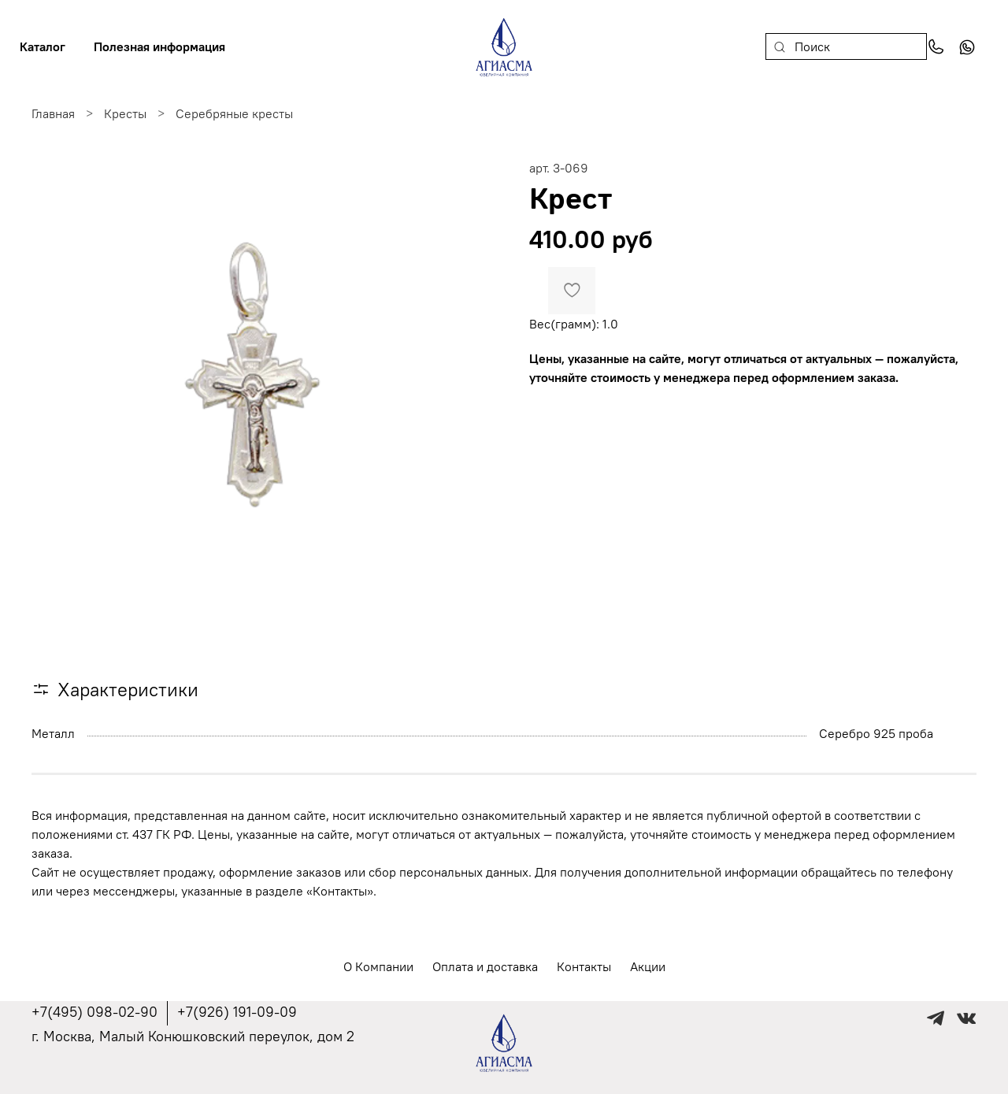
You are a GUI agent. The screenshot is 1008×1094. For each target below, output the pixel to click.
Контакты (584, 966)
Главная (53, 113)
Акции (647, 966)
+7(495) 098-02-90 (95, 1012)
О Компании (378, 966)
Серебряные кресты (234, 113)
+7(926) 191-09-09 (237, 1012)
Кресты (125, 113)
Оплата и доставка (485, 966)
